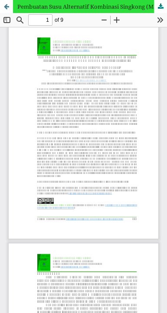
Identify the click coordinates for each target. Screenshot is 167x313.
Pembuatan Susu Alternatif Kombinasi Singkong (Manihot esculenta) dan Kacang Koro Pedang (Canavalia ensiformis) (92, 6)
